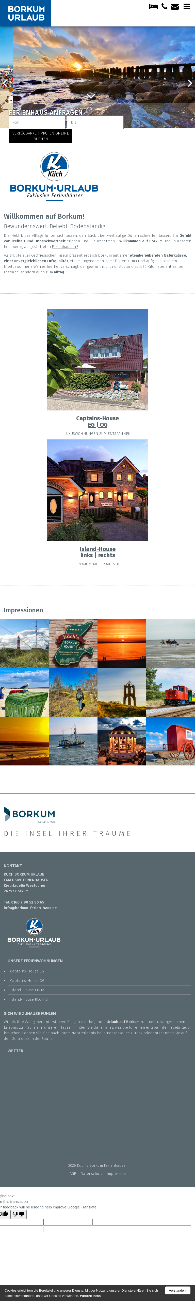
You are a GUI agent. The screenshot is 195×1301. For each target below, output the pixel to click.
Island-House (98, 549)
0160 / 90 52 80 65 (27, 902)
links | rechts (97, 555)
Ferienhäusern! (65, 246)
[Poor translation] (18, 1214)
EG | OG (97, 424)
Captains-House (97, 418)
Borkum (105, 255)
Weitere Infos (90, 1296)
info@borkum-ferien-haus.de (30, 908)
